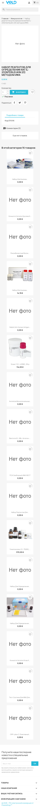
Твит (20, 102)
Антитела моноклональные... (20, 401)
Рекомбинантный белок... (20, 253)
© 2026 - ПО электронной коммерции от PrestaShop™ (18, 804)
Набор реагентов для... (20, 512)
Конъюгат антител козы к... (20, 660)
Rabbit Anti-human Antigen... (20, 327)
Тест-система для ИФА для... (20, 697)
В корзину (19, 92)
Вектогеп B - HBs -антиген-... (20, 438)
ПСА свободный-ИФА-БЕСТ (20, 475)
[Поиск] (20, 9)
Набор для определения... (20, 586)
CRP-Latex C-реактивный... (20, 734)
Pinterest (25, 102)
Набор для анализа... (20, 179)
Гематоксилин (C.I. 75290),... (20, 549)
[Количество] (4, 92)
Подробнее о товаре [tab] (14, 115)
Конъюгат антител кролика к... (20, 216)
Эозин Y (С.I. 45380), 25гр (20, 364)
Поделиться (14, 102)
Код (6, 121)
